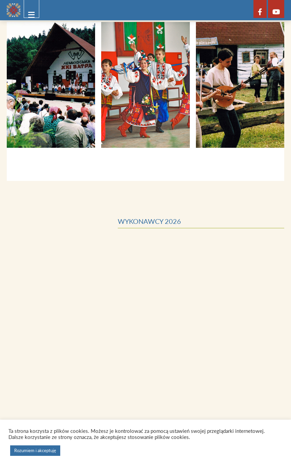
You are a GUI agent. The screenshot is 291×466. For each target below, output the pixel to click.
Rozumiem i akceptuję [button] (35, 450)
